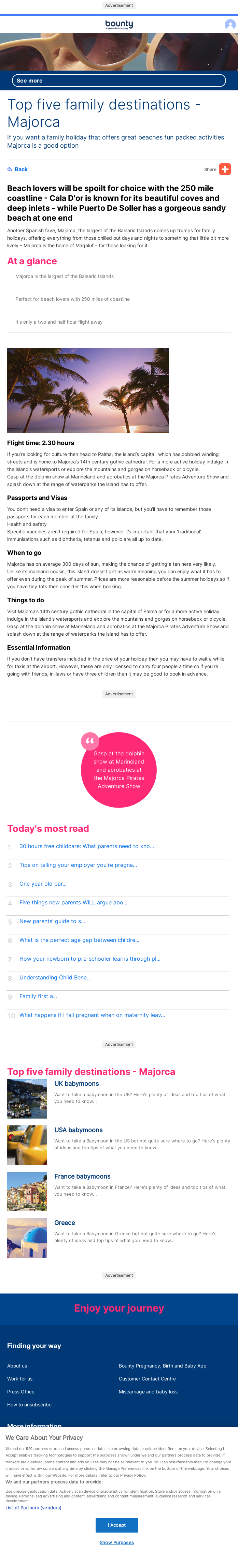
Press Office (20, 1391)
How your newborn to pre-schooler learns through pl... (89, 959)
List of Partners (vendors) (33, 1515)
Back (17, 169)
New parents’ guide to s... (52, 921)
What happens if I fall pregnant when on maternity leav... (92, 1015)
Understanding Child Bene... (55, 977)
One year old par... (43, 884)
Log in (229, 20)
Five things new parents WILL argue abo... (73, 902)
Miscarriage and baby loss (148, 1391)
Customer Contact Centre (147, 1378)
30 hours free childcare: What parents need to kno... (86, 846)
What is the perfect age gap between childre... (79, 940)
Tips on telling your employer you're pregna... (78, 865)
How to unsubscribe (29, 1404)
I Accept (117, 1532)
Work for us (19, 1378)
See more (30, 80)
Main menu (119, 33)
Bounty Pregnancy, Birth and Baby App (163, 1366)
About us (17, 1366)
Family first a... (38, 996)
